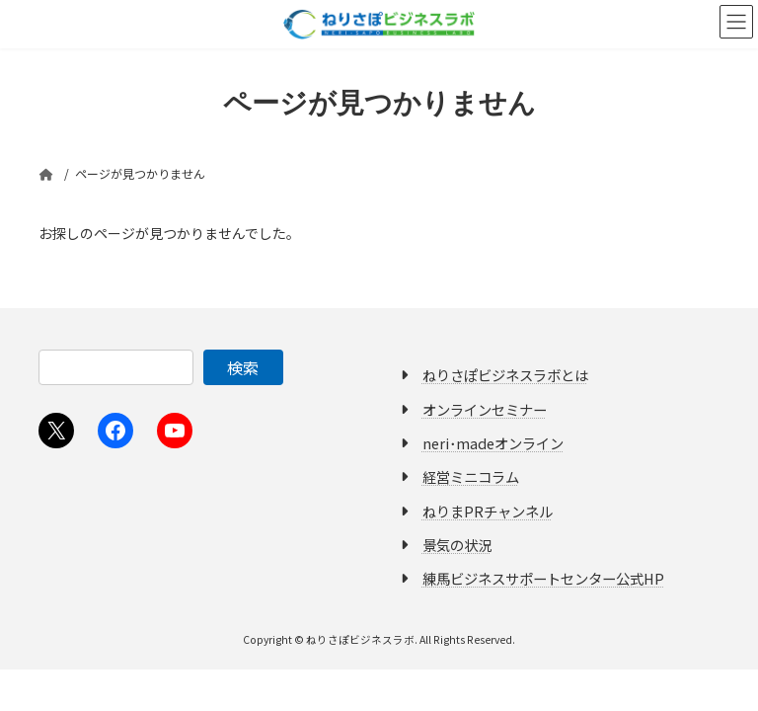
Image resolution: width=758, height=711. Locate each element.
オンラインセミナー (484, 408)
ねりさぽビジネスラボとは (505, 374)
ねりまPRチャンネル (487, 510)
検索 (243, 367)
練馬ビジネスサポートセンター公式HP (543, 578)
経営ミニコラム (470, 476)
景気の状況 (457, 544)
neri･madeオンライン (493, 443)
